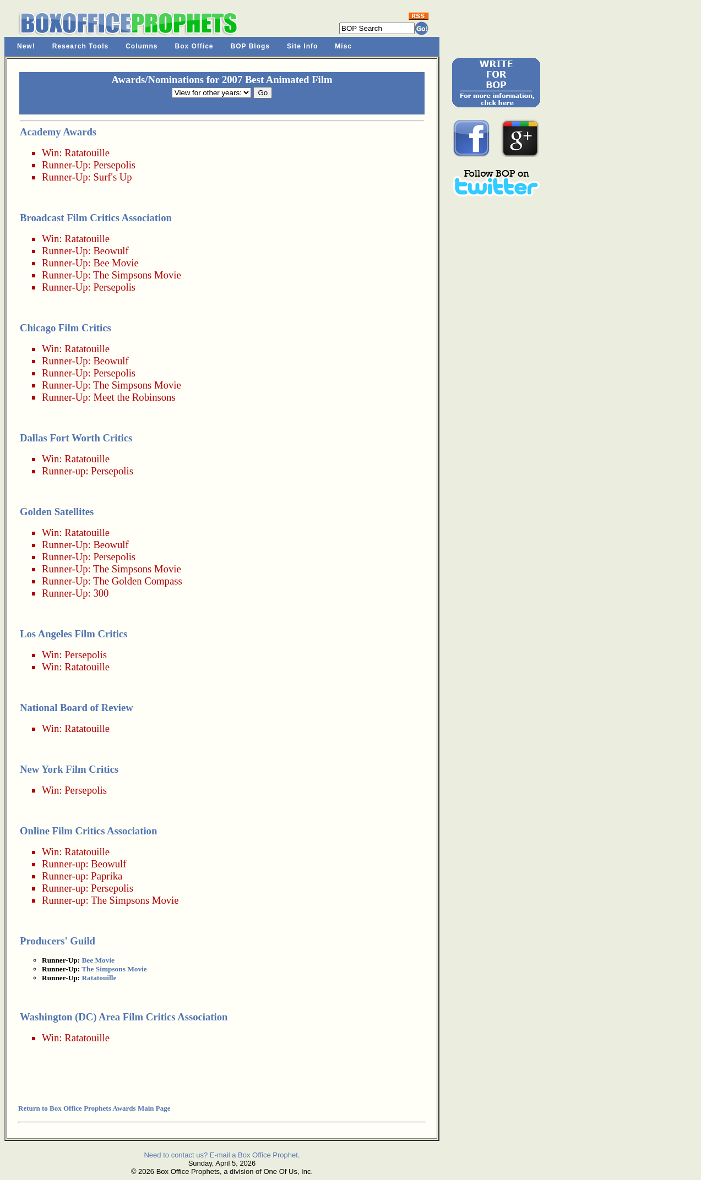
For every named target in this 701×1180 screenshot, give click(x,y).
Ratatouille (87, 153)
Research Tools (80, 46)
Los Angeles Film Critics (73, 634)
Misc (343, 46)
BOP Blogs (250, 46)
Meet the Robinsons (134, 397)
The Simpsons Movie (137, 275)
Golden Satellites (57, 511)
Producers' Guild (57, 941)
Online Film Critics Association (88, 831)
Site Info (302, 46)
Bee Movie (115, 263)
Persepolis (114, 165)
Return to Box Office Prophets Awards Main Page (94, 1108)
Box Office (194, 46)
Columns (141, 46)
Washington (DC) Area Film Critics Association (123, 1017)
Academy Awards (58, 132)
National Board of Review (76, 707)
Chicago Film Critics (65, 328)
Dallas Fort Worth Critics (76, 438)
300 (100, 593)
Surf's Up (112, 177)
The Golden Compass (137, 581)
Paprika (106, 876)
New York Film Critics (69, 769)
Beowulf (110, 250)
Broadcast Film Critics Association (96, 217)
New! (26, 46)
